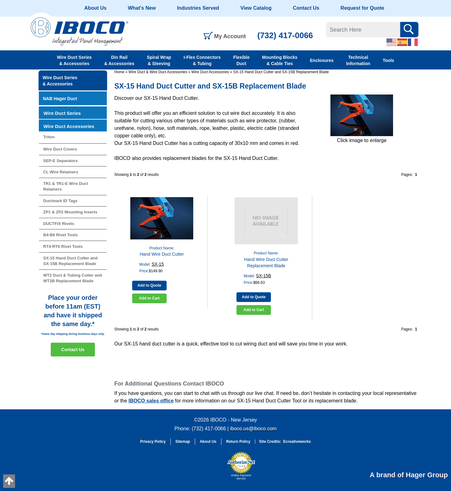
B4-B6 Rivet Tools (60, 235)
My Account (230, 36)
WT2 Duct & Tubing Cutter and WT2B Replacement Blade (72, 278)
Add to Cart (149, 298)
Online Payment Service (241, 477)
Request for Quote (362, 8)
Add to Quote (149, 285)
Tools (388, 60)
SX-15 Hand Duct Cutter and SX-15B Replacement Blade (281, 72)
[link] (208, 469)
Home (119, 72)
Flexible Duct (241, 60)
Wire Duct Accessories (210, 72)
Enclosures (322, 60)
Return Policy (238, 441)
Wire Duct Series (62, 113)
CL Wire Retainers (60, 172)
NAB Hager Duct (60, 98)
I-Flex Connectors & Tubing (202, 60)
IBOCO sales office (151, 400)
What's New (142, 8)
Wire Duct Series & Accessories (74, 60)
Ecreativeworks (297, 441)
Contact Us (306, 8)
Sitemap (182, 441)
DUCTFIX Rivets (58, 223)
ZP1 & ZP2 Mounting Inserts (70, 212)
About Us (95, 8)
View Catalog (256, 8)
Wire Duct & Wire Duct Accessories (157, 72)
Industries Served (198, 8)
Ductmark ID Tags (60, 200)
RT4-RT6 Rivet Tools (63, 246)
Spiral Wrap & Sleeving (159, 60)
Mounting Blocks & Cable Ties (280, 60)
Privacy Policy (153, 441)
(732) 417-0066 (285, 35)
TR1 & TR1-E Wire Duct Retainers (65, 186)
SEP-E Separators (60, 160)
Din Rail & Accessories (119, 60)
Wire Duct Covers (60, 149)
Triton (48, 137)
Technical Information (358, 60)
